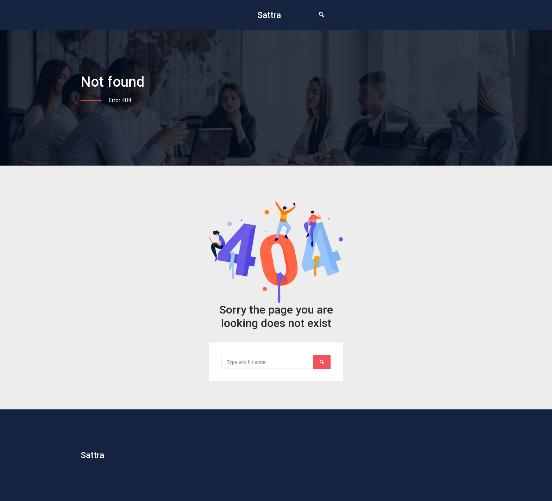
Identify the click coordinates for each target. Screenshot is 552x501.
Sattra (269, 15)
